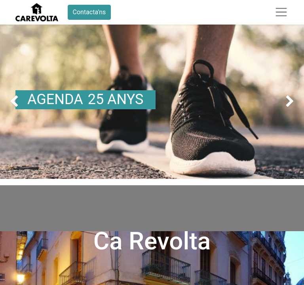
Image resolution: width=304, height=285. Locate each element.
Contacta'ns (89, 12)
